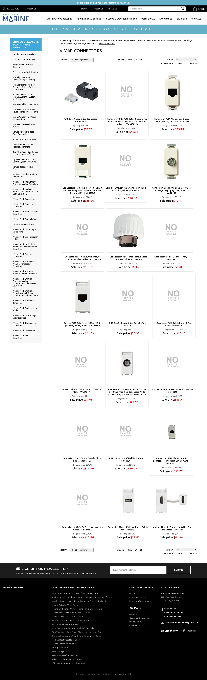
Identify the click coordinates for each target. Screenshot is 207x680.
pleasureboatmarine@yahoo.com (182, 622)
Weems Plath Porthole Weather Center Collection (25, 272)
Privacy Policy (135, 622)
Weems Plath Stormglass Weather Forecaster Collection (24, 263)
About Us (112, 8)
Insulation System (60, 651)
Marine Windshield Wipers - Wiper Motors (71, 613)
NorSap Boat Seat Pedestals (25, 139)
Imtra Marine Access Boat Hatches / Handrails (24, 145)
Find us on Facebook (139, 601)
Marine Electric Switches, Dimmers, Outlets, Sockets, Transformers (25, 87)
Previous (168, 64)
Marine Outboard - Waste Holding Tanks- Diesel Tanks (25, 110)
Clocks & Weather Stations (121, 19)
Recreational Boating (89, 19)
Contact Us (30, 8)
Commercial (148, 19)
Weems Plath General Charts (25, 219)
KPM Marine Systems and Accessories (69, 663)
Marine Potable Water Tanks (25, 104)
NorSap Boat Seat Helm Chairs (66, 640)
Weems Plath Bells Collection (21, 337)
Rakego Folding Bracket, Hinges (67, 659)
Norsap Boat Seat (60, 647)
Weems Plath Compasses (24, 199)
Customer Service (137, 597)
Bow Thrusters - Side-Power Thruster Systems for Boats (25, 153)
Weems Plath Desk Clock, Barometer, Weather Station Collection (25, 246)
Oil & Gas (182, 19)
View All (193, 64)
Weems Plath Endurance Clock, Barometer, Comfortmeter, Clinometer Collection (24, 282)
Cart (201, 8)
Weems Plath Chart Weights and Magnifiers (25, 316)
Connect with (170, 631)
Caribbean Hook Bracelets (24, 54)
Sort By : (64, 60)
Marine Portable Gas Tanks (64, 644)
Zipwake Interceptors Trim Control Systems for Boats (24, 160)
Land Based (165, 19)
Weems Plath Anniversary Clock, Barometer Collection (25, 183)
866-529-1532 (12, 8)
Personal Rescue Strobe (23, 224)
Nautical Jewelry (62, 19)
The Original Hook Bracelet (25, 59)
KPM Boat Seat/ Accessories (65, 655)
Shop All (196, 19)
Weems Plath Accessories (24, 330)
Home (84, 8)
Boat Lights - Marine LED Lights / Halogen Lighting (24, 78)
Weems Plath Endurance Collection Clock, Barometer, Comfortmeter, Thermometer (25, 293)
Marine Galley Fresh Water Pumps (67, 616)
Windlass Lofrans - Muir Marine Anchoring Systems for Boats (25, 96)
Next (181, 64)
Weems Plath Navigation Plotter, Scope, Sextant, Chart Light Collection (26, 191)
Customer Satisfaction (139, 618)
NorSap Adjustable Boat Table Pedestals (23, 133)
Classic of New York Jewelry (25, 72)
